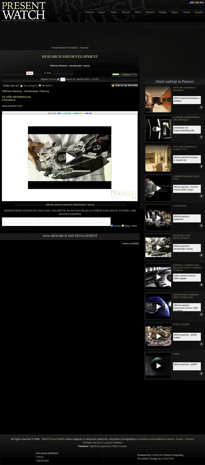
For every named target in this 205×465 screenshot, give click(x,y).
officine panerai (54, 204)
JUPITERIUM (179, 206)
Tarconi (52, 79)
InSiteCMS (157, 455)
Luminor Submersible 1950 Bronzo (186, 118)
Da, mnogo (29, 85)
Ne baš (45, 85)
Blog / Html (130, 225)
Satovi (102, 12)
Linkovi (40, 456)
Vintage (162, 12)
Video (114, 12)
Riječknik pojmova (100, 446)
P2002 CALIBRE (181, 324)
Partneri (189, 439)
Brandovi (150, 12)
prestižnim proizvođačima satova (155, 439)
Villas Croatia (119, 446)
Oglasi (174, 12)
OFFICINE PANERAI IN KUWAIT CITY (184, 148)
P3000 (176, 354)
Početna (89, 12)
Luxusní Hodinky (113, 442)
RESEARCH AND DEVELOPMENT (182, 236)
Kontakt (199, 12)
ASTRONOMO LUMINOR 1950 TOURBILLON (185, 296)
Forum (186, 12)
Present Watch (56, 439)
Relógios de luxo (92, 442)
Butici (138, 12)
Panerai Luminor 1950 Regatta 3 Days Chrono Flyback (187, 268)
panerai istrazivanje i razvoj (79, 204)
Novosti (126, 12)
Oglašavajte (42, 460)
